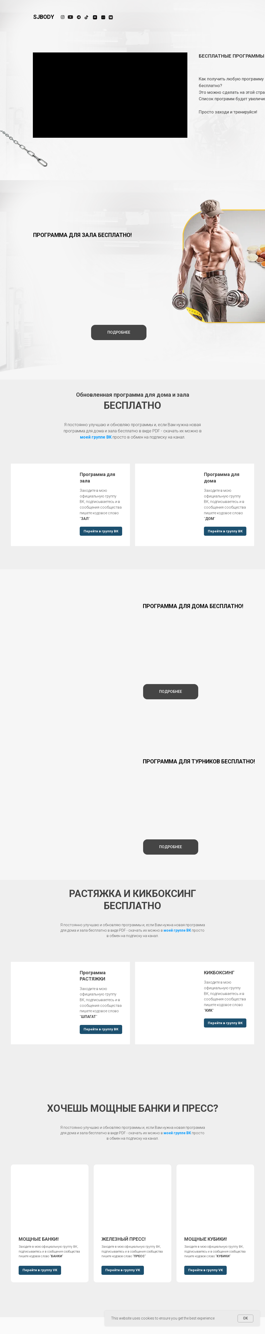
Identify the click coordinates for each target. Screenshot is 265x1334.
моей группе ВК (96, 437)
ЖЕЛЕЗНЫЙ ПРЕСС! (123, 1239)
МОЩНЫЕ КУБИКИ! (205, 1239)
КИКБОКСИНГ (219, 972)
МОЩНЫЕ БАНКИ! (39, 1239)
